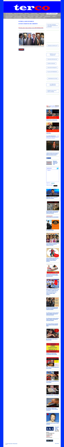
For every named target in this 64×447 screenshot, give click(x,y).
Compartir (49, 158)
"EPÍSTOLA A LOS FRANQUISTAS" (53, 55)
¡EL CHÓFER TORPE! (50, 230)
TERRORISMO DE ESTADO (52, 78)
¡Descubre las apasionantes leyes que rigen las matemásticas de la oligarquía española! (52, 308)
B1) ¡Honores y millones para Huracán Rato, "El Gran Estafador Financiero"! (52, 409)
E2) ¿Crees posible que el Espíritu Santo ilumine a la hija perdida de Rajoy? (52, 324)
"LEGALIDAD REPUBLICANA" (52, 59)
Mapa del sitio (15, 443)
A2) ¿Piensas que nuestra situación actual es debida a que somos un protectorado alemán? (52, 313)
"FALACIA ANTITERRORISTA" (52, 71)
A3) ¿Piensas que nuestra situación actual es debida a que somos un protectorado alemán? (52, 212)
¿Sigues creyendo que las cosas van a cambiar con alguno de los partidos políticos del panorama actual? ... (52, 153)
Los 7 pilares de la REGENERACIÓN (53, 85)
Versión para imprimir (9, 443)
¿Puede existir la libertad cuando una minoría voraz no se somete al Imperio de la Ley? (52, 275)
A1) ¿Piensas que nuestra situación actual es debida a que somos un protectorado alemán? (52, 319)
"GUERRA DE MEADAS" (51, 63)
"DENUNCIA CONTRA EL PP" (53, 45)
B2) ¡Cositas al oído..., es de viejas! (52, 395)
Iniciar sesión (57, 443)
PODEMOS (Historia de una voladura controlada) (51, 91)
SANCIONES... (48, 133)
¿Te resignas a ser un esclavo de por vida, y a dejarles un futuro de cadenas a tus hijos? (52, 244)
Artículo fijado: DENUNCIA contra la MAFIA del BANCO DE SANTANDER (52, 25)
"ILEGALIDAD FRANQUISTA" (52, 67)
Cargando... (49, 170)
